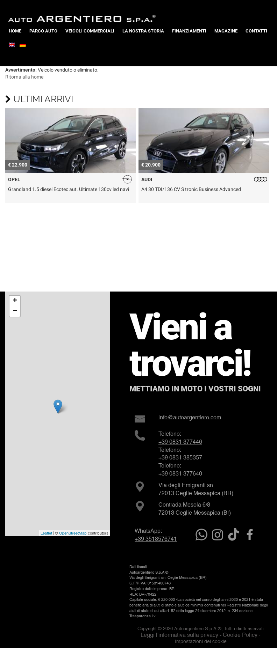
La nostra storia (143, 31)
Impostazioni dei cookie (201, 641)
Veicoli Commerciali (89, 31)
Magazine (225, 31)
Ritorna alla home (24, 77)
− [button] (15, 311)
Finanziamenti (189, 31)
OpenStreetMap (73, 533)
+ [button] (15, 301)
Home (15, 31)
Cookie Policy (240, 635)
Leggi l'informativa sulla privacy (179, 635)
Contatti (256, 31)
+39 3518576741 (156, 539)
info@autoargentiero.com (189, 417)
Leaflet (46, 533)
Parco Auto (43, 31)
